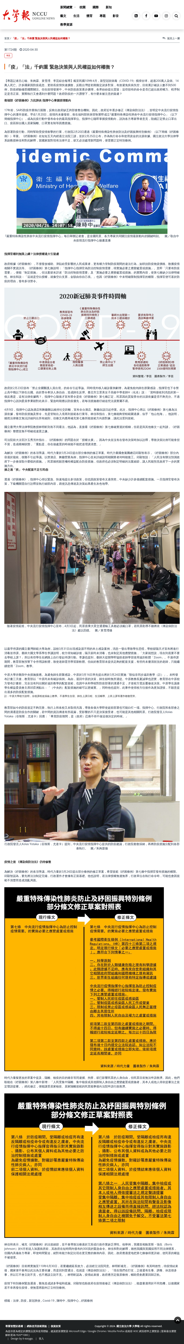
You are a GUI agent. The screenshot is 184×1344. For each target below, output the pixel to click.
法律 (16, 1301)
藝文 (63, 16)
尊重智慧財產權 (14, 1326)
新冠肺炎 (34, 1301)
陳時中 (61, 1301)
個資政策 (56, 1326)
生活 (76, 16)
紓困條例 (87, 1301)
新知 (109, 7)
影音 (116, 16)
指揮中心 (73, 1301)
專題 (103, 16)
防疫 (24, 1301)
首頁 (6, 38)
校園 (82, 7)
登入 (41, 1338)
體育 (89, 16)
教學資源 (66, 24)
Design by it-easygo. (22, 1338)
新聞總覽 (68, 7)
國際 (96, 7)
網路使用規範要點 (37, 1326)
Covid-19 (48, 1301)
